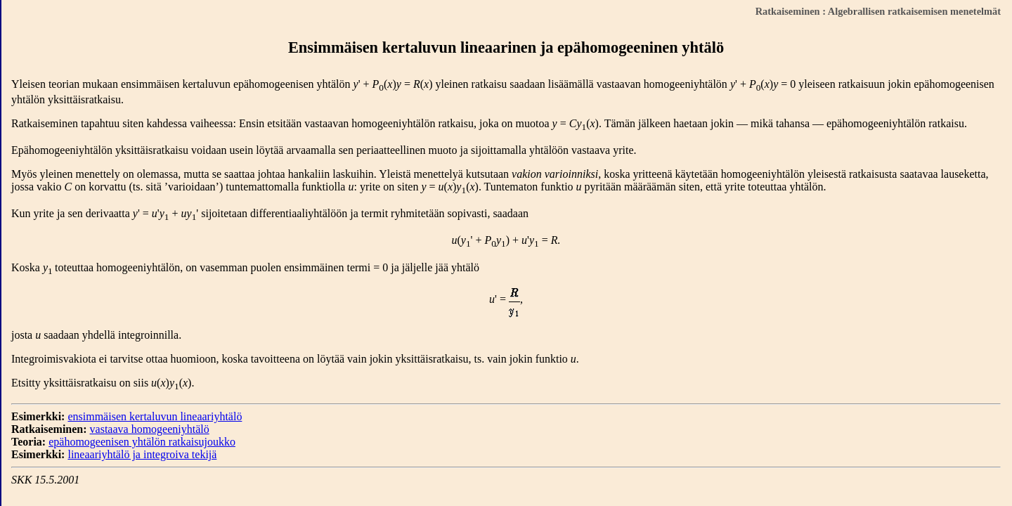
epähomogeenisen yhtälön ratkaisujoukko (141, 442)
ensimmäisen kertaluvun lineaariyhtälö (154, 416)
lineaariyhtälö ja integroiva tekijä (141, 454)
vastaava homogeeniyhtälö (149, 429)
